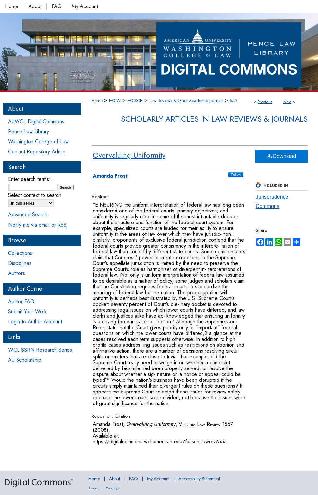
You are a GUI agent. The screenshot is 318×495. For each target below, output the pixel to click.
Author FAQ (21, 301)
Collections (20, 253)
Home (97, 100)
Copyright (113, 488)
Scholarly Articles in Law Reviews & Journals (214, 119)
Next (287, 102)
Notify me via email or (37, 225)
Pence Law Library (28, 131)
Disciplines (19, 263)
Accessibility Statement (199, 479)
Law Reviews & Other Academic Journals (186, 100)
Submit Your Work (27, 311)
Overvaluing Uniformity (129, 155)
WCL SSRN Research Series (40, 350)
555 (233, 100)
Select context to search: (35, 195)
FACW (115, 100)
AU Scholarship (24, 360)
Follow (236, 174)
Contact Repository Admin (36, 151)
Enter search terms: (29, 179)
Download (281, 156)
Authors (16, 273)
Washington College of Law (38, 141)
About (114, 479)
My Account (158, 479)
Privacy (93, 488)
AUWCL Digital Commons (36, 121)
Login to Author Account (35, 321)
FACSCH (135, 100)
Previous (265, 102)
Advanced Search (27, 214)
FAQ (133, 479)
